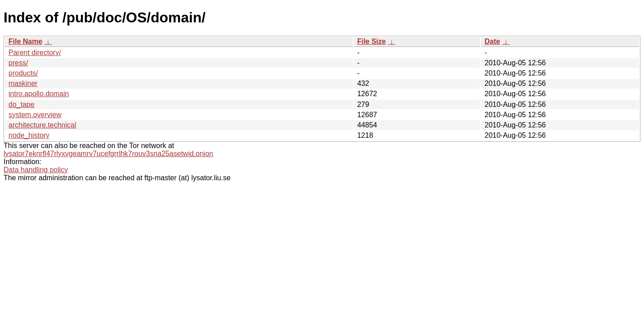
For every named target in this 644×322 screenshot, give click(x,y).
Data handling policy (36, 170)
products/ (23, 73)
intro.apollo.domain (38, 93)
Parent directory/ (34, 52)
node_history (29, 135)
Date (492, 41)
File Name (25, 41)
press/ (18, 63)
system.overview (34, 115)
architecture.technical (42, 125)
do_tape (21, 104)
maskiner (23, 83)
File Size (371, 41)
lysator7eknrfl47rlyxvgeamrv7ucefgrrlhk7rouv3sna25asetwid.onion (108, 153)
